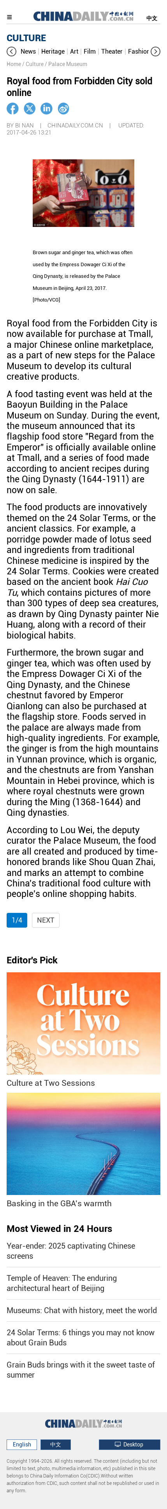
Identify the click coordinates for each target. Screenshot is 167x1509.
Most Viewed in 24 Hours (59, 1228)
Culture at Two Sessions (51, 1083)
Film (90, 51)
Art (74, 51)
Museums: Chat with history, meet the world (82, 1310)
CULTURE (26, 38)
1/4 (17, 920)
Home (14, 64)
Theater (112, 51)
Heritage (53, 51)
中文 (151, 18)
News (28, 51)
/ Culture (33, 64)
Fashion (139, 51)
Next (45, 920)
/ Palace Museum (66, 64)
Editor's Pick (32, 960)
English (22, 1444)
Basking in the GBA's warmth (59, 1203)
